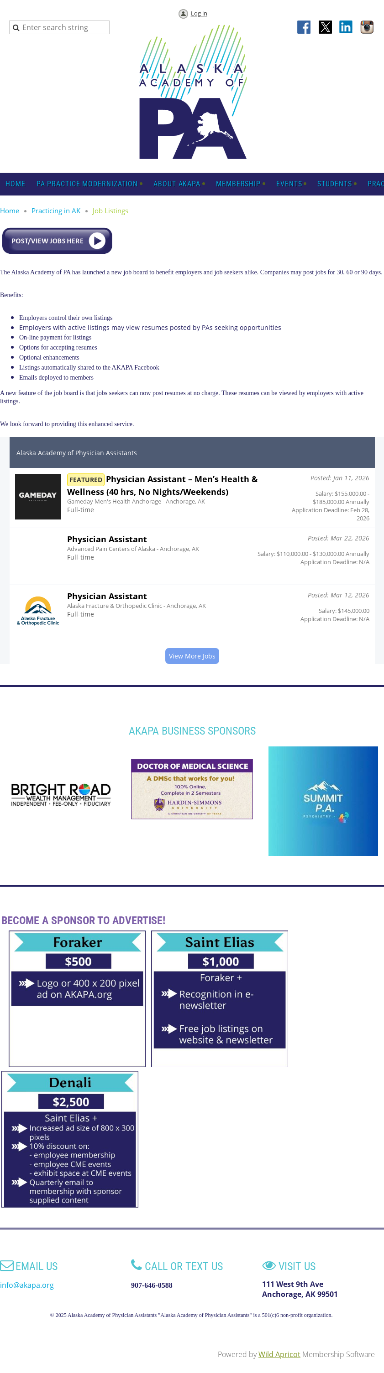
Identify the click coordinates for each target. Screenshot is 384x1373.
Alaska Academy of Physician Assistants (76, 452)
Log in (199, 13)
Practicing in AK (56, 210)
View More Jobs (192, 656)
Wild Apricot (279, 1354)
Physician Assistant (107, 539)
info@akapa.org (27, 1285)
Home (9, 210)
